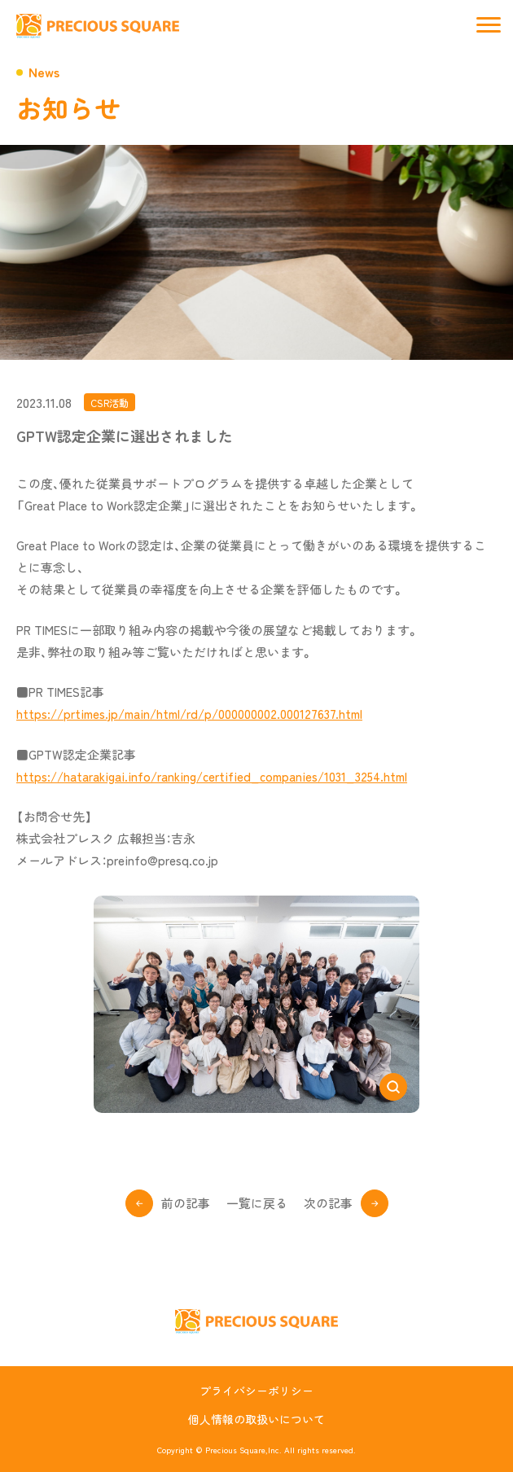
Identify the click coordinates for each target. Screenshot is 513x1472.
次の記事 (328, 1202)
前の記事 (185, 1202)
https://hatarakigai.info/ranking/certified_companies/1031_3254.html (211, 776)
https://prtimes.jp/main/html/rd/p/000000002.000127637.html (189, 713)
